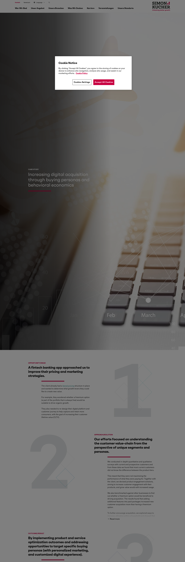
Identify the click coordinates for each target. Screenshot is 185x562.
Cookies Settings (82, 82)
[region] (93, 73)
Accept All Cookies (104, 82)
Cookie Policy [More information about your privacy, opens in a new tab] (82, 73)
